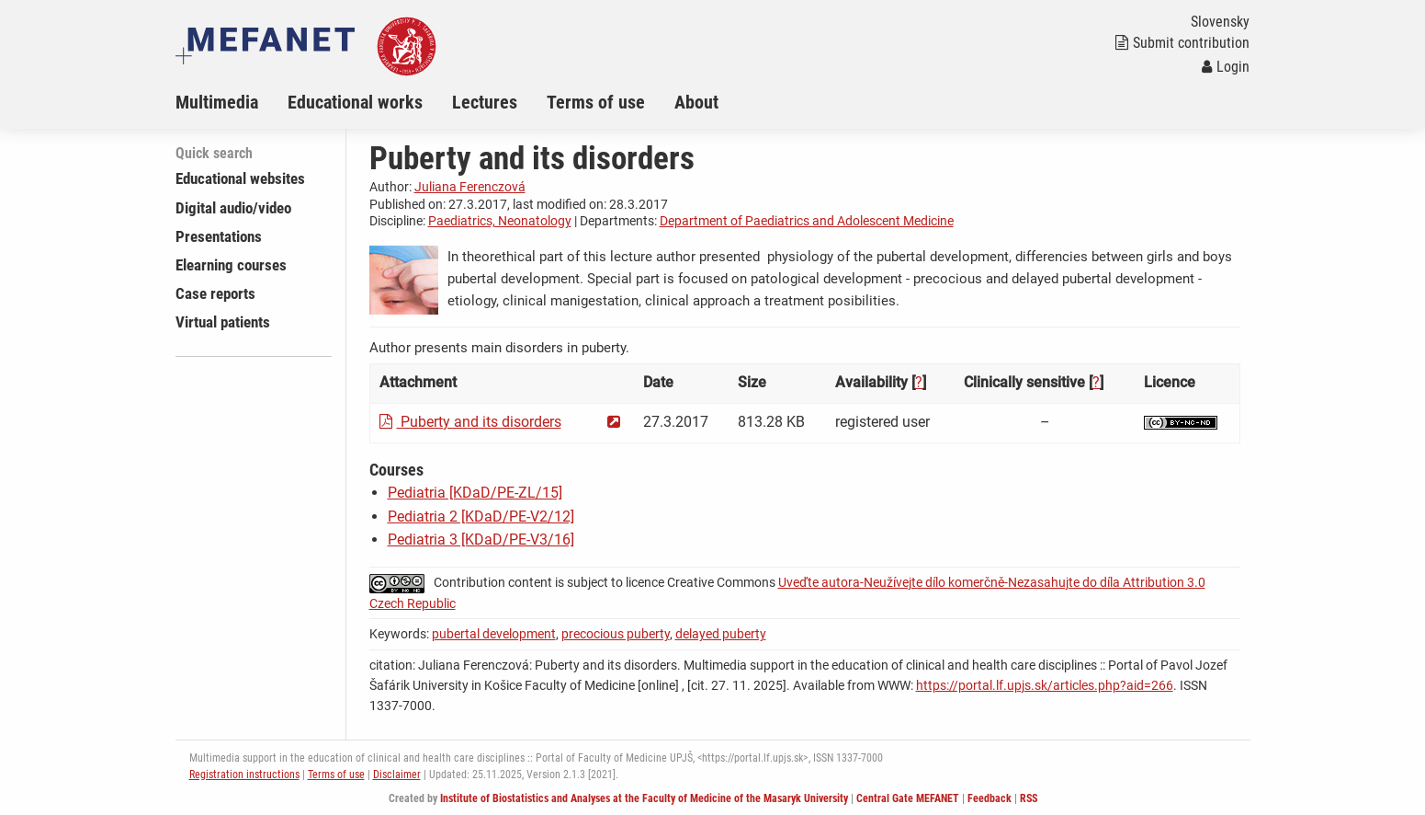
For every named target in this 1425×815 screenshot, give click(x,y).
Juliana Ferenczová (470, 186)
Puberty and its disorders (470, 421)
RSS (1028, 798)
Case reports (215, 293)
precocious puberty (615, 633)
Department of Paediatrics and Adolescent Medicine (807, 220)
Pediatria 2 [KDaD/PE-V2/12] (481, 516)
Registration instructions (244, 774)
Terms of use (596, 102)
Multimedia (216, 102)
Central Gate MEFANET (907, 798)
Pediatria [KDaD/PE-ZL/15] (475, 492)
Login (1226, 66)
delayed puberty (720, 633)
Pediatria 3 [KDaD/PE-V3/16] (481, 539)
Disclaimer (397, 774)
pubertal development (494, 633)
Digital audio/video (233, 208)
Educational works (355, 102)
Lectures (484, 102)
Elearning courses (231, 265)
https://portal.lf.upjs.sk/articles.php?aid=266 (1044, 685)
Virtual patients (222, 322)
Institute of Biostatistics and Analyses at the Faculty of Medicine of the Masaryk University (644, 798)
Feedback (989, 798)
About (696, 102)
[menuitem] (231, 102)
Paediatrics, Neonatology (499, 220)
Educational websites (240, 178)
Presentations (218, 236)
